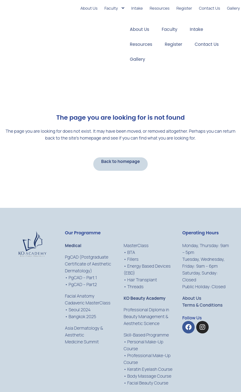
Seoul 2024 (79, 310)
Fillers (132, 259)
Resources (141, 44)
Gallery (137, 59)
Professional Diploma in (146, 310)
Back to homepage (120, 161)
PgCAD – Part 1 (82, 277)
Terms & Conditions (202, 305)
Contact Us (207, 44)
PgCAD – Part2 (82, 284)
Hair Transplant (142, 280)
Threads (135, 286)
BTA (131, 252)
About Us (139, 29)
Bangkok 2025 (82, 316)
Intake (196, 29)
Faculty (169, 29)
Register (173, 44)
